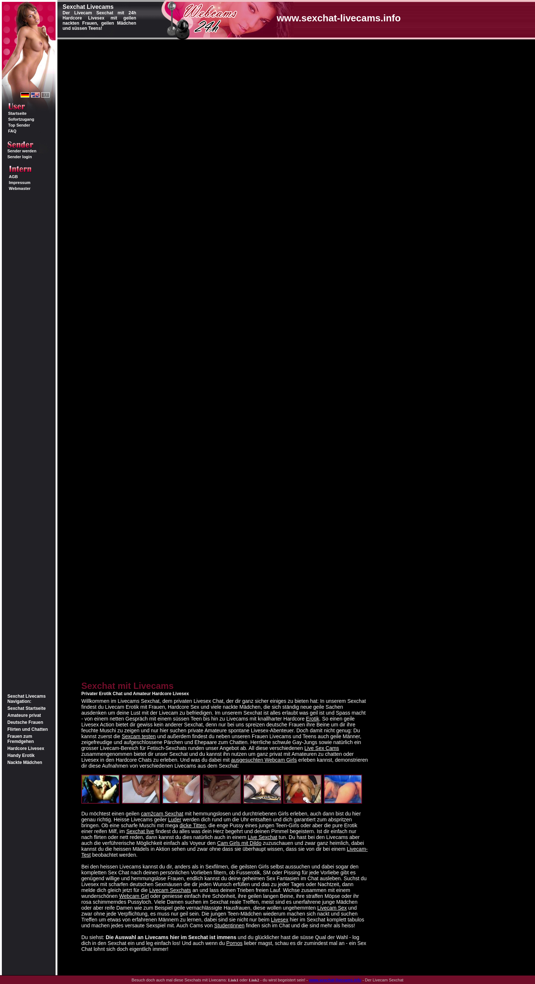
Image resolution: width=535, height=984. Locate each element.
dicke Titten (193, 825)
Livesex (279, 920)
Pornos (234, 943)
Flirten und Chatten (27, 729)
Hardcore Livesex (25, 748)
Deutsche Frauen (25, 722)
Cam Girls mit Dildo (239, 843)
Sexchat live (140, 831)
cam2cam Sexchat (162, 814)
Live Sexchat (262, 837)
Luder (174, 819)
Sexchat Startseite (26, 708)
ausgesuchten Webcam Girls (264, 760)
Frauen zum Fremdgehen (20, 739)
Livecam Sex (332, 908)
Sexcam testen (139, 736)
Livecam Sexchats (170, 890)
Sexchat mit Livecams (127, 686)
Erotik (312, 719)
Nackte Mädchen (24, 762)
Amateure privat (24, 715)
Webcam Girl (134, 896)
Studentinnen (229, 925)
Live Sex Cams (321, 748)
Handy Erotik (21, 755)
